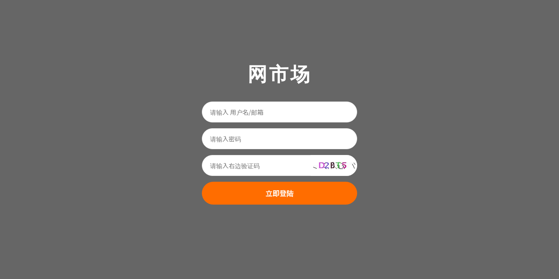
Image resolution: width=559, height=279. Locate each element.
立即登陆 (279, 193)
